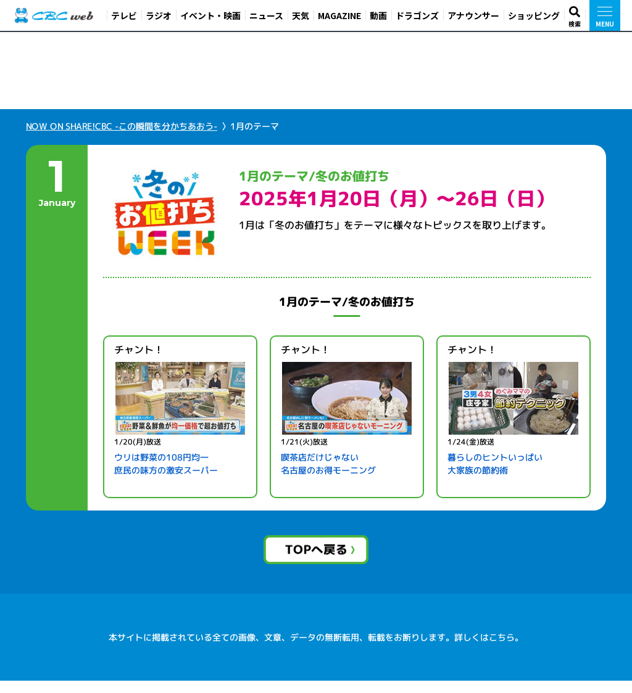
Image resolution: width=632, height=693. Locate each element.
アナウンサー (473, 15)
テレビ (124, 15)
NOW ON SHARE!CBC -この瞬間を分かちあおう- (121, 138)
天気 (300, 15)
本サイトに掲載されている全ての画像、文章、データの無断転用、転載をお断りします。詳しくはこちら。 (316, 650)
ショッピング (534, 15)
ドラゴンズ (417, 15)
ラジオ (159, 15)
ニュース (266, 15)
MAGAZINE (339, 15)
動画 (378, 15)
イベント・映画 (210, 15)
